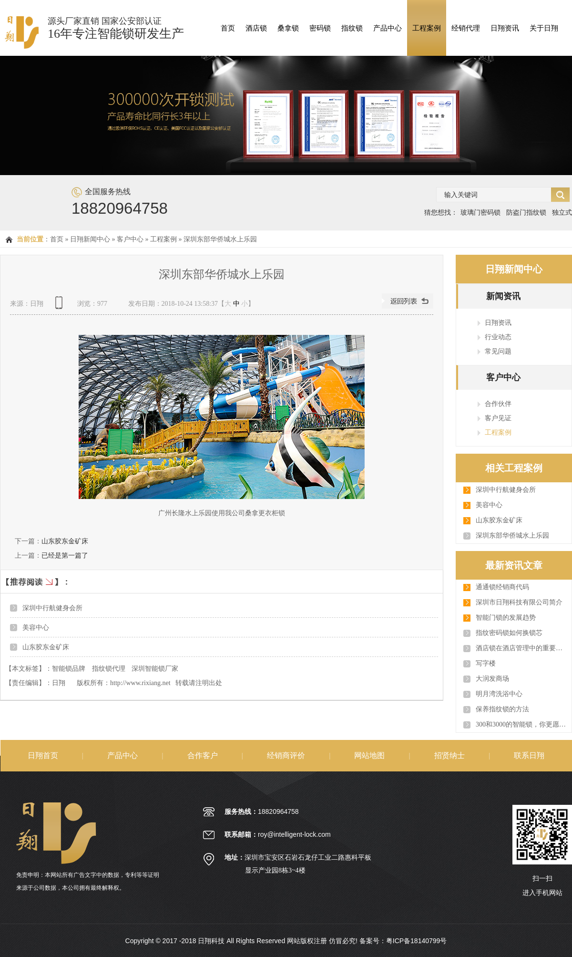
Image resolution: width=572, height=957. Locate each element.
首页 (228, 28)
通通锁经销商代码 (502, 587)
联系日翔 (529, 755)
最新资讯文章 (513, 565)
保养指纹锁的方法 (502, 709)
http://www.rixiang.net (140, 683)
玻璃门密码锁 (480, 212)
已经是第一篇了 (64, 555)
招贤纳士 (449, 755)
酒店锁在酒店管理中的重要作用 (521, 648)
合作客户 (202, 755)
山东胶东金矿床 (64, 541)
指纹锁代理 (108, 668)
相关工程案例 (513, 468)
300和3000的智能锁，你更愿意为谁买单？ (521, 724)
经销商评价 (286, 755)
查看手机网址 (60, 306)
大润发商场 (492, 678)
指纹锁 (352, 28)
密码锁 (320, 28)
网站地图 (369, 755)
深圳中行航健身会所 (52, 608)
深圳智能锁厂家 (155, 668)
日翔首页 (43, 755)
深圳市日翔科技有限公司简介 (519, 602)
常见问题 (498, 351)
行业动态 (498, 337)
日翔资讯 (504, 28)
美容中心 (35, 627)
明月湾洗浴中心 (499, 693)
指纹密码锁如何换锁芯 (509, 632)
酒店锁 (256, 28)
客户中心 (130, 239)
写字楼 (486, 663)
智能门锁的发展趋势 (506, 617)
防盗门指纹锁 (526, 212)
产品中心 (387, 28)
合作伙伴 (498, 403)
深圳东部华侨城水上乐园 (220, 239)
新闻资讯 (503, 296)
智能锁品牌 (68, 668)
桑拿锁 (288, 28)
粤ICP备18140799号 (416, 941)
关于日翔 (544, 28)
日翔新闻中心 (90, 239)
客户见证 (498, 418)
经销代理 (465, 28)
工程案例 (426, 28)
